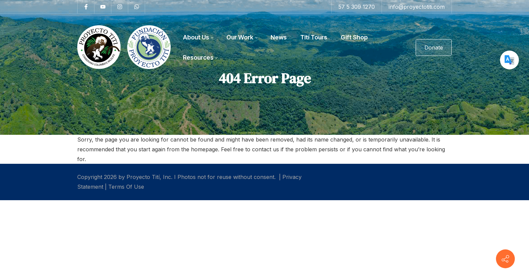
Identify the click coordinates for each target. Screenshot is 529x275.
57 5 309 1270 (356, 6)
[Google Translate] (509, 60)
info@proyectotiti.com (417, 6)
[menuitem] (198, 37)
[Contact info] (505, 258)
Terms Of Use (126, 186)
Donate (433, 47)
